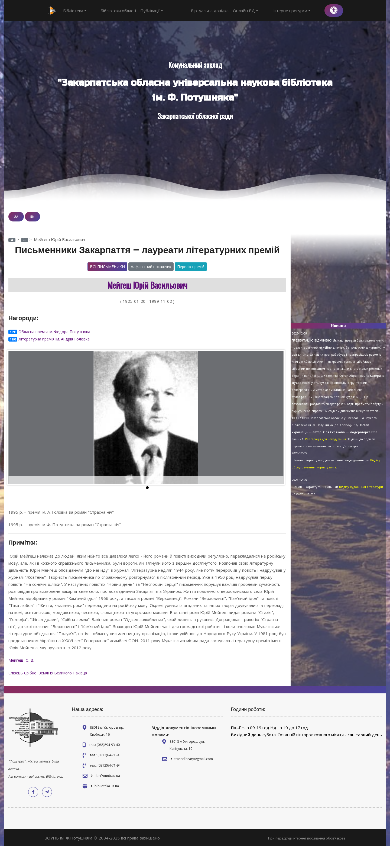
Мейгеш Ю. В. (22, 659)
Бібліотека (74, 10)
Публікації (142, 10)
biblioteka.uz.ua (107, 784)
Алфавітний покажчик (151, 266)
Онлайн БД (265, 10)
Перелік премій (190, 266)
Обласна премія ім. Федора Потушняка (56, 331)
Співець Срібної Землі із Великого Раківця (50, 671)
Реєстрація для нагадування (325, 439)
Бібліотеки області (108, 10)
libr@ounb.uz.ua (107, 774)
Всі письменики (107, 266)
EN (32, 216)
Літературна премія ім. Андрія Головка (55, 338)
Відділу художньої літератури (361, 487)
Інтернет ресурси (301, 10)
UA (16, 216)
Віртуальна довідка (229, 10)
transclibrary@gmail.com (193, 757)
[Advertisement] (338, 281)
